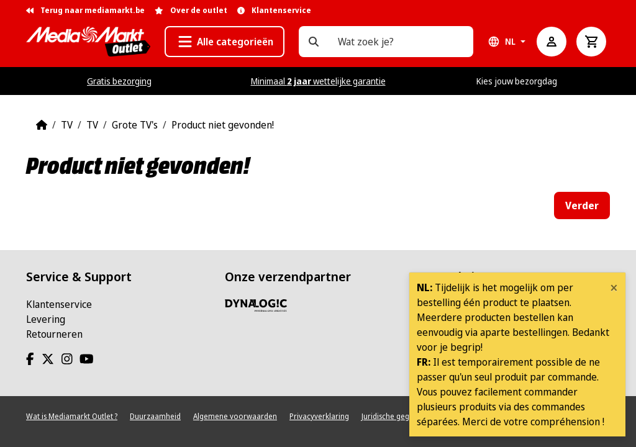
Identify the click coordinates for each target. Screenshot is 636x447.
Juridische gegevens (395, 416)
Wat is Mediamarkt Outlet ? (71, 416)
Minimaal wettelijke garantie (318, 81)
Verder (582, 205)
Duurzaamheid (155, 416)
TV (67, 125)
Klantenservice (59, 304)
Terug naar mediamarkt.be (85, 10)
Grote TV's (135, 125)
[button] (224, 41)
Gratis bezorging (119, 81)
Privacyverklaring (319, 416)
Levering (45, 319)
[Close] (614, 287)
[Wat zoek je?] (314, 41)
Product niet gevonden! (222, 125)
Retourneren (54, 334)
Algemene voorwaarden (235, 416)
